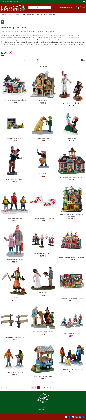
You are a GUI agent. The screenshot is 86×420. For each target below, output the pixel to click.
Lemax (3, 35)
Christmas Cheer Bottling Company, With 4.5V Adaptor (71, 215)
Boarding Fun (71, 138)
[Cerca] (53, 7)
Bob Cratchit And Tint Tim (14, 179)
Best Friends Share (43, 138)
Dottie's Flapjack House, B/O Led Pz (72, 298)
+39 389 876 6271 (17, 1)
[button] (75, 7)
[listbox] (27, 60)
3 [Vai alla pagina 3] (44, 387)
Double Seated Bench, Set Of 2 (14, 337)
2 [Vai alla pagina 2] (41, 387)
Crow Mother (14, 298)
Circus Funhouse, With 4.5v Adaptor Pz (71, 257)
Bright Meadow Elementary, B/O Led (71, 177)
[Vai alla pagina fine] (53, 387)
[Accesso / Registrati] (65, 8)
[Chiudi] (83, 21)
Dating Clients (43, 293)
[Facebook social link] (78, 1)
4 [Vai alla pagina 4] (47, 387)
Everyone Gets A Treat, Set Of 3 (43, 332)
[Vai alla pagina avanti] (50, 387)
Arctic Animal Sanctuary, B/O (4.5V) (14, 100)
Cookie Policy (14, 417)
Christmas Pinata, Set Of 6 (43, 253)
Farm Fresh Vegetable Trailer (43, 376)
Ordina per (15, 60)
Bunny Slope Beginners (14, 218)
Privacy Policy (5, 417)
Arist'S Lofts (43, 100)
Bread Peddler (43, 174)
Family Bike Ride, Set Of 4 (71, 333)
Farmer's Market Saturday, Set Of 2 (71, 369)
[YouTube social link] (84, 1)
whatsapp (50, 44)
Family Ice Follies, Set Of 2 (14, 372)
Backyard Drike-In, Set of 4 (14, 138)
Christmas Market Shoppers (14, 259)
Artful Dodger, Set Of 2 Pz (71, 103)
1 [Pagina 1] (38, 387)
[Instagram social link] (81, 1)
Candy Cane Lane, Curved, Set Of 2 (43, 218)
